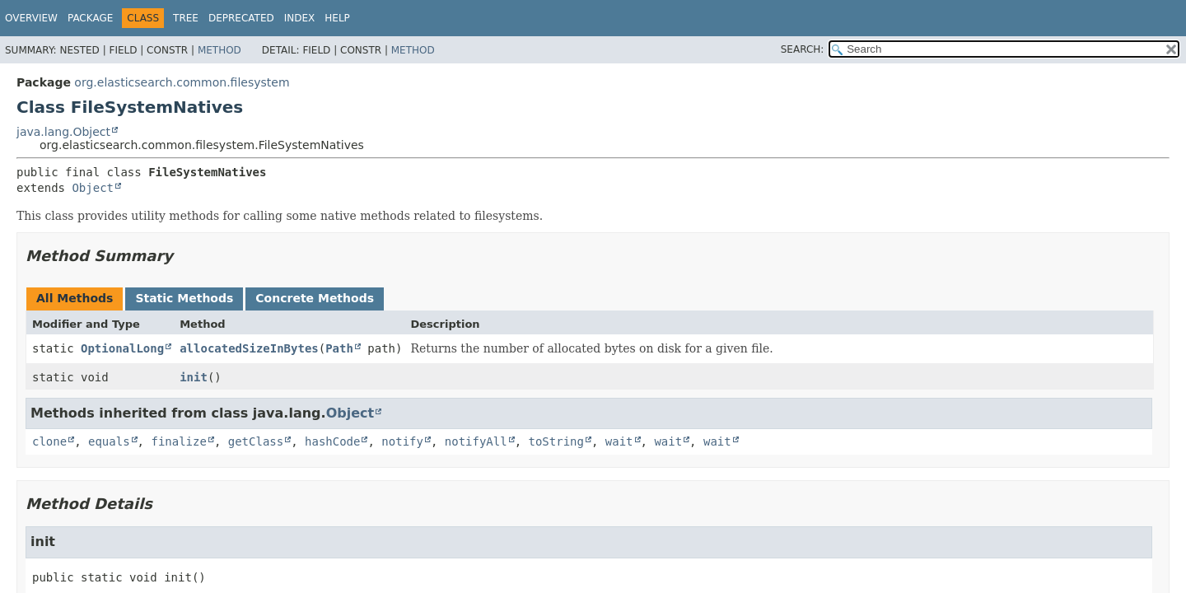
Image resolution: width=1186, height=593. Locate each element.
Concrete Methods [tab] (314, 298)
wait (619, 441)
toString (556, 441)
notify (402, 441)
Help (337, 18)
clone (49, 441)
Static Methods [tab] (184, 298)
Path (339, 348)
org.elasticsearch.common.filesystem (181, 82)
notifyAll (476, 441)
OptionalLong (122, 348)
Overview (31, 18)
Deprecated (241, 18)
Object (93, 187)
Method (219, 50)
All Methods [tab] (74, 298)
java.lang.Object (63, 131)
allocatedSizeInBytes (249, 348)
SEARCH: (802, 49)
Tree (185, 18)
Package (90, 18)
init (194, 377)
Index (299, 18)
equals (109, 441)
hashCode (332, 441)
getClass (255, 441)
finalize (178, 441)
